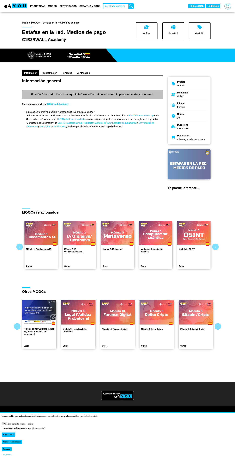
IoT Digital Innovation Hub (71, 119)
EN (227, 5)
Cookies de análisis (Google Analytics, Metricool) (23, 428)
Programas (37, 6)
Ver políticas (7, 454)
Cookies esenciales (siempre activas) (18, 423)
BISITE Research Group (141, 115)
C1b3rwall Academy (58, 104)
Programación (49, 73)
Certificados (68, 6)
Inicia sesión (197, 6)
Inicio (25, 22)
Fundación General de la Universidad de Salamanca (110, 123)
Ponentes (67, 73)
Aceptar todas (8, 434)
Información (30, 73)
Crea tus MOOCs (89, 6)
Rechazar (7, 449)
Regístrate (213, 6)
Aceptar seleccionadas (12, 442)
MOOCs (52, 6)
